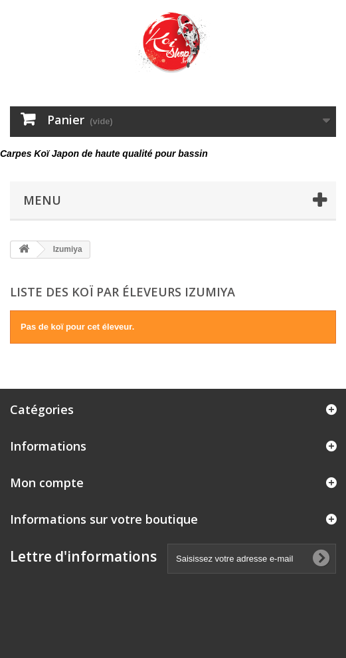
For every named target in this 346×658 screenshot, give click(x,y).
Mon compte (47, 483)
